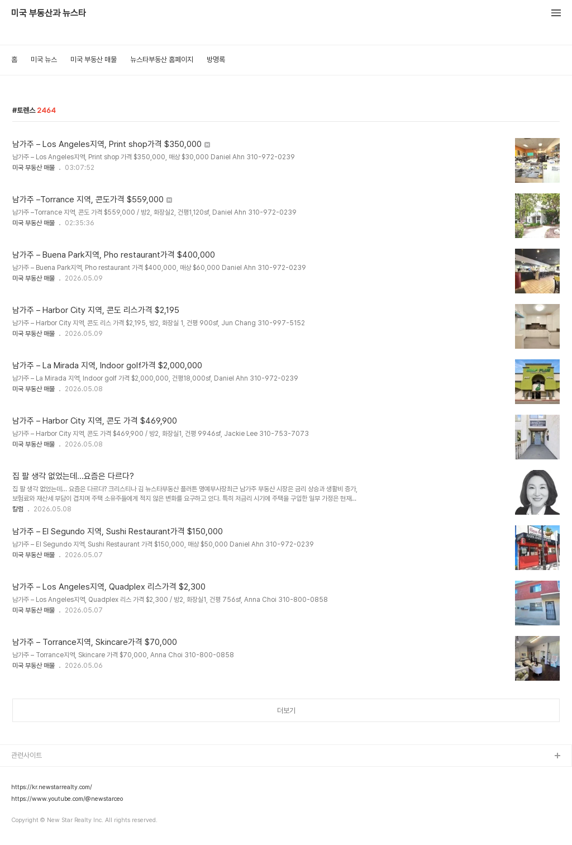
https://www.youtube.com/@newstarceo (67, 799)
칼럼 (17, 509)
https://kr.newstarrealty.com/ (51, 787)
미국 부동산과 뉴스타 (48, 13)
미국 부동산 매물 (93, 59)
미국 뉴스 (44, 59)
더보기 (286, 710)
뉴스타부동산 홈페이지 (161, 59)
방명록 (216, 59)
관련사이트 (26, 755)
